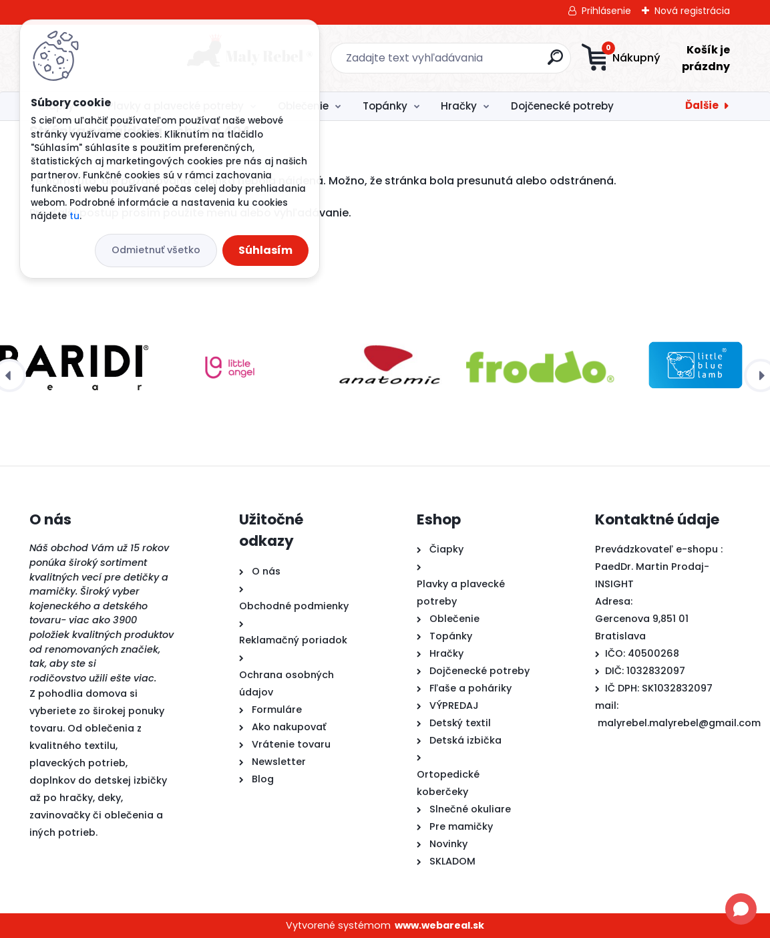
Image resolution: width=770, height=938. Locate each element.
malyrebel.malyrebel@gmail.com (679, 723)
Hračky (459, 106)
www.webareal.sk (439, 925)
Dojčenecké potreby (562, 106)
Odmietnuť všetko (156, 250)
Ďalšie (702, 105)
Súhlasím (265, 250)
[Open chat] (741, 909)
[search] (468, 62)
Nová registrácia (692, 10)
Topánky (385, 106)
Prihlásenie (606, 10)
